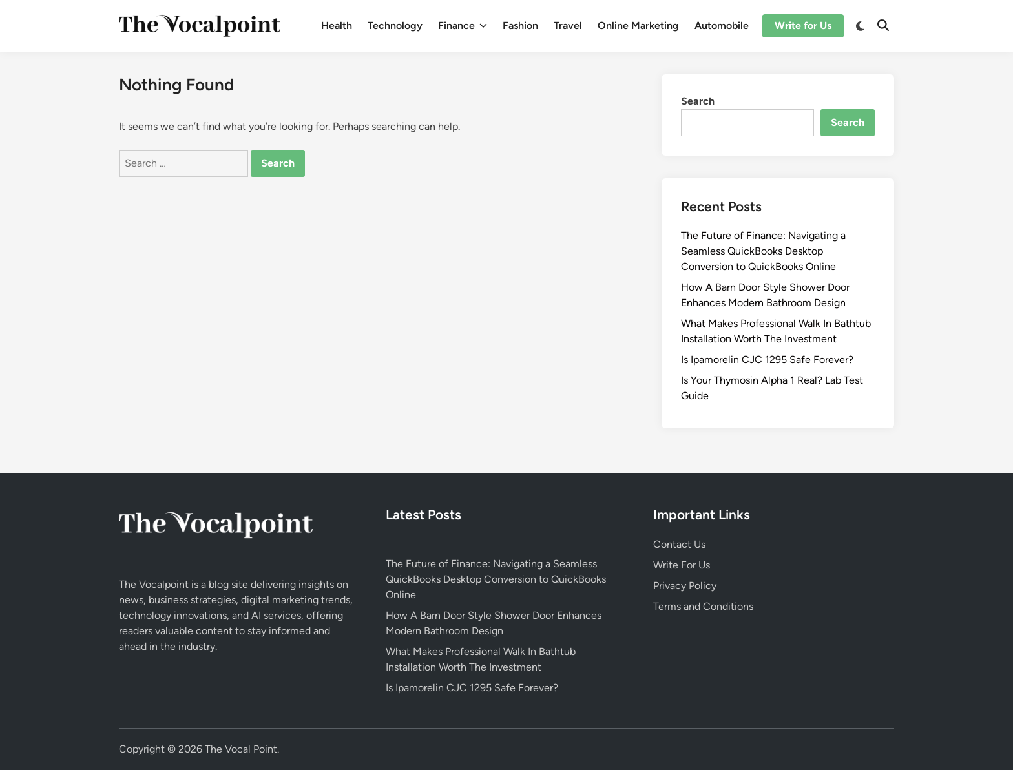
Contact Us (679, 544)
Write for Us (803, 25)
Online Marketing (638, 25)
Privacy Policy (684, 585)
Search (698, 101)
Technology (395, 25)
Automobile (721, 25)
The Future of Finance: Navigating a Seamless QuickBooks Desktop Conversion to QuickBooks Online (763, 251)
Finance (462, 26)
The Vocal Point (241, 749)
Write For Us (681, 565)
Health (336, 25)
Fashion (520, 25)
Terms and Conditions (703, 606)
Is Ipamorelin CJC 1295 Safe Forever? (767, 359)
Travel (568, 25)
